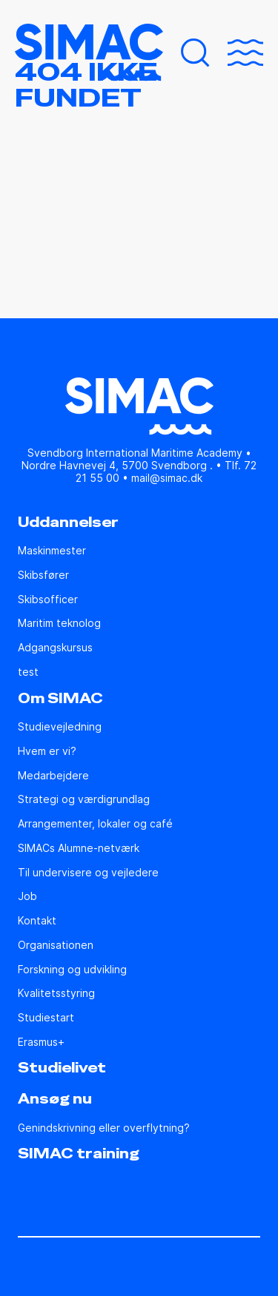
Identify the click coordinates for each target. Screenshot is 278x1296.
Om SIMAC (60, 699)
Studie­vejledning (60, 727)
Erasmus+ (41, 1042)
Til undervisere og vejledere (88, 873)
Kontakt (37, 921)
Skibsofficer (48, 599)
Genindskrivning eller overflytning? (104, 1128)
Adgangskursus (55, 648)
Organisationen (55, 945)
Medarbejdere (53, 776)
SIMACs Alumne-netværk (78, 848)
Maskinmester (52, 551)
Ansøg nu (55, 1099)
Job (27, 896)
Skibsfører (43, 575)
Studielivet (62, 1068)
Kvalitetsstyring (56, 993)
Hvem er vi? (47, 751)
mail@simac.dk (166, 477)
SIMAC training (78, 1154)
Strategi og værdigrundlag (84, 799)
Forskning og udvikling (72, 970)
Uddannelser (68, 522)
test (28, 672)
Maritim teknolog (59, 623)
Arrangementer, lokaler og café (95, 824)
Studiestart (46, 1018)
